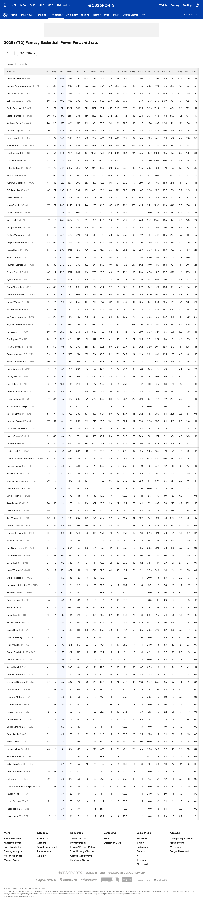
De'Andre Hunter (15, 317)
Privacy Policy (78, 842)
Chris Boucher (14, 689)
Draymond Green (15, 242)
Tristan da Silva (14, 399)
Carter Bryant (13, 630)
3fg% (148, 72)
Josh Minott (12, 510)
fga (93, 72)
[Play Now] (26, 14)
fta (116, 72)
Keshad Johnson (15, 674)
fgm (85, 72)
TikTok (140, 842)
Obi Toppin (12, 339)
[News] (14, 14)
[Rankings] (41, 14)
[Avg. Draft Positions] (78, 14)
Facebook (142, 851)
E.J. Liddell (12, 563)
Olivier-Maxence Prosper (19, 458)
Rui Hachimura (14, 414)
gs (54, 72)
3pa (140, 72)
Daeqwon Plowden (16, 428)
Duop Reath (13, 734)
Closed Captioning (81, 855)
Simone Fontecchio (16, 481)
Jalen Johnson (14, 78)
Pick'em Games (12, 838)
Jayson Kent (13, 794)
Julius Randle (13, 138)
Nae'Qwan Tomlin (15, 548)
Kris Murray (12, 518)
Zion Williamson (15, 160)
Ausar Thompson (15, 257)
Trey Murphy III (14, 153)
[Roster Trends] (101, 14)
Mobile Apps (11, 860)
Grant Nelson (13, 600)
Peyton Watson (14, 235)
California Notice (80, 860)
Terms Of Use (78, 838)
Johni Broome (14, 801)
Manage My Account (181, 838)
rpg (179, 72)
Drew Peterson (14, 771)
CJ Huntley (12, 704)
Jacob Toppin (13, 808)
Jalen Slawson (14, 369)
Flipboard (142, 864)
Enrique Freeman (15, 659)
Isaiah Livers (13, 741)
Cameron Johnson (16, 294)
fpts (61, 72)
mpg (77, 72)
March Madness (13, 855)
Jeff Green (12, 779)
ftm (109, 72)
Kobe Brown (13, 540)
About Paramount (47, 847)
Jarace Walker (14, 302)
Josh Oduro (12, 384)
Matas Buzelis (13, 205)
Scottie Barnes (14, 115)
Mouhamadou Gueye (17, 406)
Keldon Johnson (15, 309)
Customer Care (112, 842)
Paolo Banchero (14, 108)
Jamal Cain (12, 615)
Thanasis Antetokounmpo (19, 786)
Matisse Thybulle (15, 533)
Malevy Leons (13, 645)
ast (187, 72)
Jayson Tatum (13, 93)
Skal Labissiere (14, 577)
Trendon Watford (15, 488)
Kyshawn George (15, 183)
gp (48, 72)
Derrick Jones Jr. (15, 391)
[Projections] (56, 14)
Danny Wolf (12, 376)
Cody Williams (14, 443)
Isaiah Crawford (14, 764)
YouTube (142, 838)
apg (194, 72)
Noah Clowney (14, 346)
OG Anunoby (13, 190)
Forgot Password (179, 851)
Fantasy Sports (12, 842)
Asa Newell (12, 607)
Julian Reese (13, 212)
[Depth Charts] (130, 14)
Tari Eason (12, 332)
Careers (41, 842)
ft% (124, 72)
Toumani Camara (15, 264)
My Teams (175, 847)
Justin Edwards (14, 555)
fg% (101, 72)
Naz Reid (11, 220)
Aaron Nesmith (14, 287)
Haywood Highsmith (17, 585)
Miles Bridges (13, 168)
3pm (132, 72)
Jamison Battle (14, 719)
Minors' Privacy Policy (82, 847)
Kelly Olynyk (13, 667)
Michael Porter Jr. (15, 145)
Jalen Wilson (13, 570)
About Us (42, 838)
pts (156, 72)
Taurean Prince (14, 466)
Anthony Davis (14, 123)
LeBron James (14, 101)
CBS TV (41, 855)
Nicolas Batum (14, 622)
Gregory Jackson (15, 354)
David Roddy (13, 495)
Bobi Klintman (14, 756)
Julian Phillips (13, 749)
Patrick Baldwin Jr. (16, 652)
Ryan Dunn (12, 503)
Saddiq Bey (12, 175)
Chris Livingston (15, 726)
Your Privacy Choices (82, 851)
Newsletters (177, 842)
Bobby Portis (13, 272)
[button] (144, 14)
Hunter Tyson (13, 712)
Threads (141, 860)
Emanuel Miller (14, 697)
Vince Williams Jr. (15, 361)
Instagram (142, 847)
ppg (164, 72)
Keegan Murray (14, 227)
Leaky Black (12, 451)
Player (11, 72)
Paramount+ (44, 851)
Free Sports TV (12, 847)
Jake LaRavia (13, 436)
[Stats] (116, 14)
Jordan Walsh (13, 525)
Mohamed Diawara (16, 682)
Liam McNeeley (14, 637)
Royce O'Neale (14, 324)
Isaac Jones (12, 816)
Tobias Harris (13, 250)
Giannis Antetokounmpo (19, 86)
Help (106, 838)
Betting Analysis (13, 851)
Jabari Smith (13, 197)
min (69, 72)
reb (171, 72)
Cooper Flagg (13, 130)
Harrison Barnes (15, 421)
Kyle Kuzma (12, 279)
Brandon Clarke (14, 592)
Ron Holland (13, 473)
